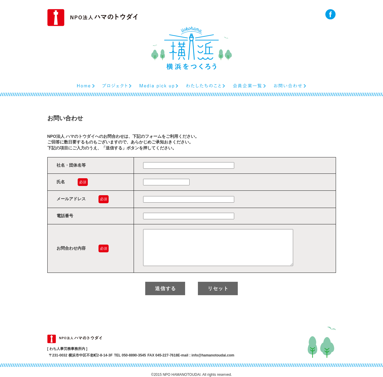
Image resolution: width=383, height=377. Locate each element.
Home (86, 85)
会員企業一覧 (249, 85)
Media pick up (159, 85)
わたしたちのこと (205, 85)
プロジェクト (117, 85)
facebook (330, 14)
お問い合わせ (289, 85)
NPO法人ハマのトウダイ (92, 17)
